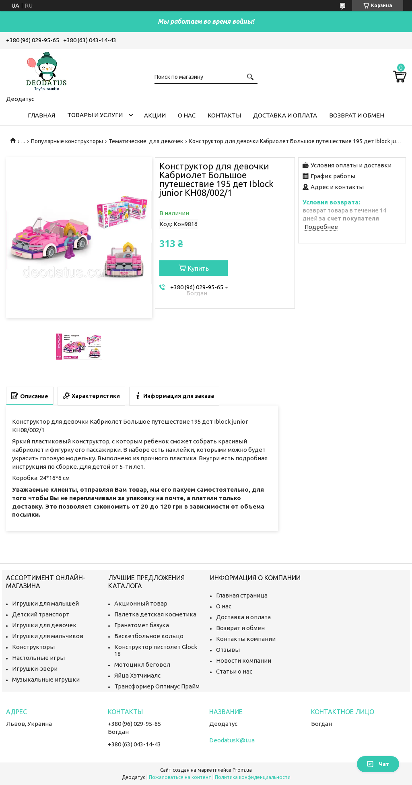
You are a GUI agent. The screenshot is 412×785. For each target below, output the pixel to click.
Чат (378, 764)
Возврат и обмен (356, 115)
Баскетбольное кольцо (148, 636)
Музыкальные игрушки (46, 679)
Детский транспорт (40, 614)
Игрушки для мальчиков (47, 636)
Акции (155, 115)
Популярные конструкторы (67, 141)
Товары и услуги (95, 114)
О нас (187, 115)
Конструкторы (33, 646)
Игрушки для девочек (44, 625)
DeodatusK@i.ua (232, 740)
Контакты (224, 115)
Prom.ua (242, 770)
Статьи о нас (234, 671)
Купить (198, 268)
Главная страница (242, 595)
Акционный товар (140, 603)
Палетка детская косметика (155, 614)
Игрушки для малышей (45, 603)
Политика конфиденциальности (252, 777)
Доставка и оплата (285, 115)
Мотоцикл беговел (142, 664)
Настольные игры (38, 657)
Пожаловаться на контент (180, 777)
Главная (41, 115)
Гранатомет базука (141, 625)
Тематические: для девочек (146, 141)
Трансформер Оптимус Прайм (157, 686)
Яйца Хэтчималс (137, 675)
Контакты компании (246, 638)
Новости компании (243, 660)
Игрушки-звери (35, 668)
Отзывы (228, 649)
